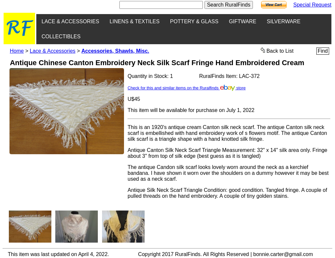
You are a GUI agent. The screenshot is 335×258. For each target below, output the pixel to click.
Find (323, 51)
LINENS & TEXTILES (135, 21)
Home (17, 51)
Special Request (312, 5)
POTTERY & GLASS (194, 21)
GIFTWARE (242, 21)
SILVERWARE (283, 21)
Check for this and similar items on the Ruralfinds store (187, 87)
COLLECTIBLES (61, 36)
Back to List (277, 50)
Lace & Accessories (53, 51)
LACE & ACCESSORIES (70, 21)
